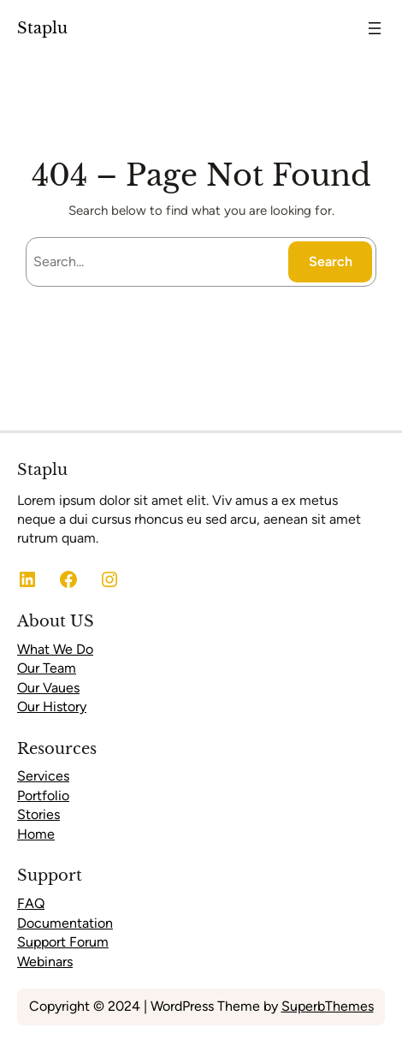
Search (330, 261)
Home (36, 834)
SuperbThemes (327, 1006)
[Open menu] (374, 28)
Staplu (42, 28)
